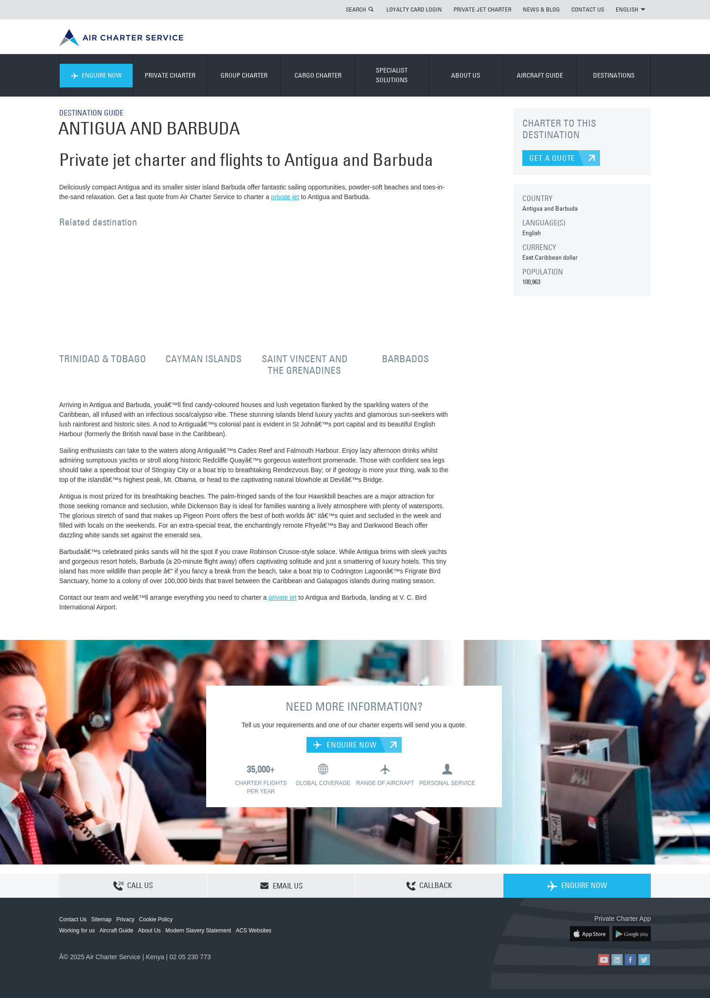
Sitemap (101, 919)
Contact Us (72, 919)
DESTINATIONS (614, 75)
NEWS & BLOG (541, 9)
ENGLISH (630, 9)
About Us (149, 930)
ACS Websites (253, 930)
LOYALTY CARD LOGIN (414, 9)
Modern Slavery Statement (198, 930)
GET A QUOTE (552, 158)
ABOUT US (465, 75)
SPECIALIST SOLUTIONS (392, 75)
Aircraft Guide (116, 930)
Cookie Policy (156, 919)
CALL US (133, 886)
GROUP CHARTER (244, 75)
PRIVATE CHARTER (170, 75)
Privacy (125, 919)
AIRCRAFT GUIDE (540, 75)
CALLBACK (429, 886)
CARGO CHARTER (318, 75)
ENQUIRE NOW (96, 75)
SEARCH (356, 9)
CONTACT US (587, 9)
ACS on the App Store (589, 933)
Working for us (77, 930)
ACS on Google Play (631, 933)
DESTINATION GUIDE (91, 112)
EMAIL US (281, 885)
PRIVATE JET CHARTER (482, 9)
